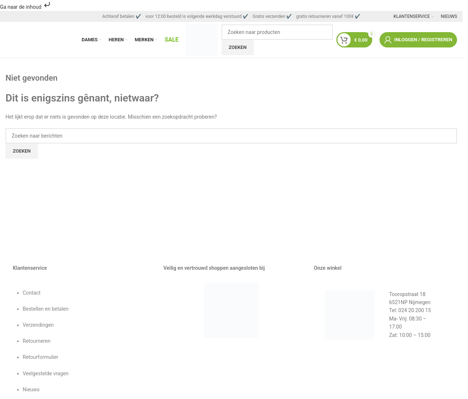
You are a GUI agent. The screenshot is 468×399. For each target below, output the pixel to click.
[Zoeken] (277, 32)
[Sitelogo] (202, 40)
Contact (32, 293)
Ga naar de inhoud (26, 7)
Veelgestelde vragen (45, 374)
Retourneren (36, 342)
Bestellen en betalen (45, 310)
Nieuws (31, 391)
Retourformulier (40, 358)
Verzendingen (38, 326)
